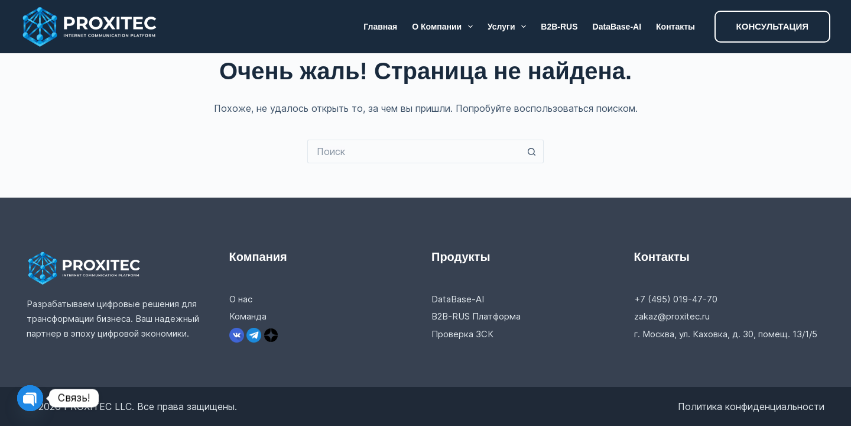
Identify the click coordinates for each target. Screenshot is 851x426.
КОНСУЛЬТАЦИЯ (772, 26)
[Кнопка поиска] (532, 151)
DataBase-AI (617, 26)
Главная (380, 26)
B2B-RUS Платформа (476, 316)
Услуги (509, 27)
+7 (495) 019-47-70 (675, 299)
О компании (445, 27)
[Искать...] (413, 151)
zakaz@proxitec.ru (672, 316)
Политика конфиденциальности (751, 406)
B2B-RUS (559, 26)
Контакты (675, 26)
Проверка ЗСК (462, 334)
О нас (240, 299)
